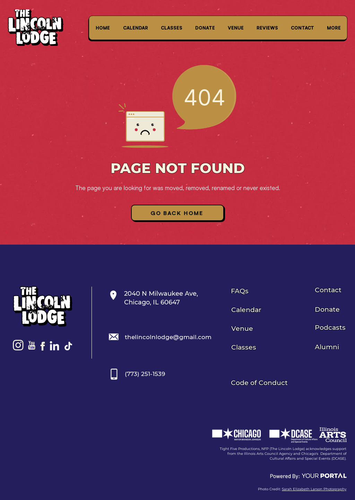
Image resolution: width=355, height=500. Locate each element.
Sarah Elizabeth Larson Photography (314, 489)
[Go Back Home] (177, 213)
